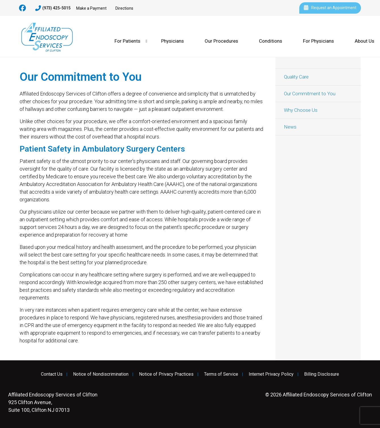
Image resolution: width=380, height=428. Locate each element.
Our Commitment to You (309, 93)
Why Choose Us (300, 110)
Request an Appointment (330, 8)
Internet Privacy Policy (271, 374)
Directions (124, 8)
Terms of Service (221, 374)
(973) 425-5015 (52, 8)
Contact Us (52, 374)
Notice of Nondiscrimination (100, 374)
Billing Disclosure (321, 374)
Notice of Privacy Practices (166, 374)
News (290, 127)
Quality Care (296, 77)
